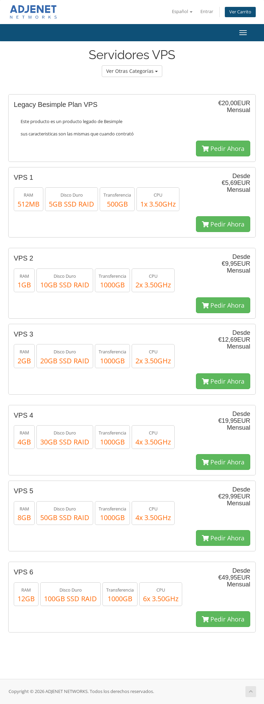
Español (182, 11)
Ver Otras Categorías (132, 71)
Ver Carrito (240, 12)
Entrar (206, 11)
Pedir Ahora (223, 148)
